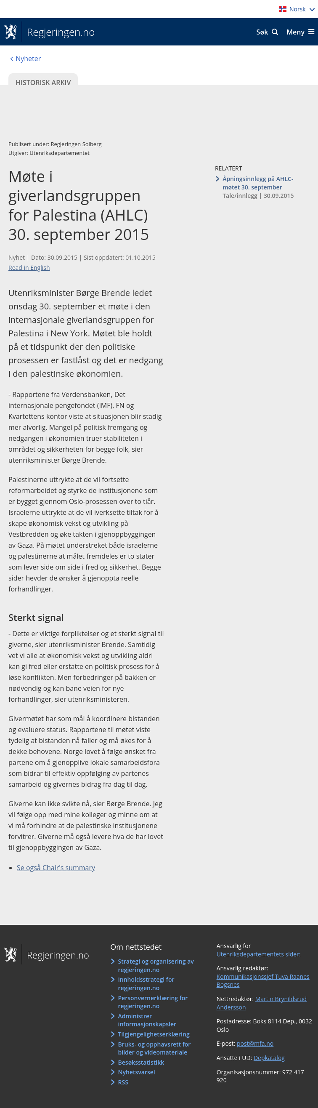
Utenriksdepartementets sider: (259, 954)
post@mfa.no (255, 1043)
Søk (262, 32)
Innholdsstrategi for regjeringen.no (146, 983)
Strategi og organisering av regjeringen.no (156, 965)
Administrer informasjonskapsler (147, 1020)
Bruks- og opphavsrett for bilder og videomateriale (154, 1048)
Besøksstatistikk (141, 1062)
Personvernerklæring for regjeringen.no (153, 1002)
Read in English (29, 268)
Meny (295, 32)
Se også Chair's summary (56, 867)
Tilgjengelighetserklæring (154, 1034)
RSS (123, 1082)
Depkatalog (269, 1058)
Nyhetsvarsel (136, 1072)
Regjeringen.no (58, 32)
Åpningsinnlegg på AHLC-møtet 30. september (258, 183)
